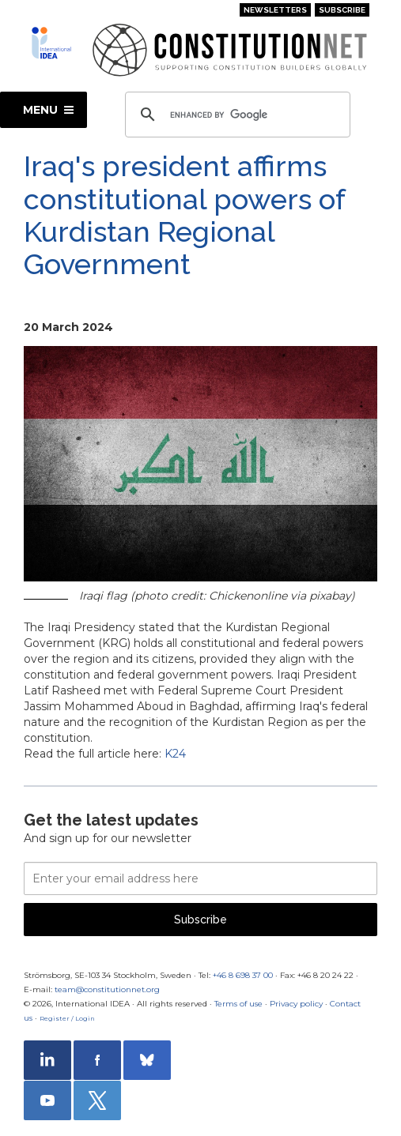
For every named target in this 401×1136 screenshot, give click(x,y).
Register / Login (67, 1018)
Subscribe (342, 10)
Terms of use (238, 1004)
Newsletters (275, 10)
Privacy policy (296, 1004)
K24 (175, 754)
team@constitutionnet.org (107, 989)
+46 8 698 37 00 (243, 975)
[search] (235, 114)
